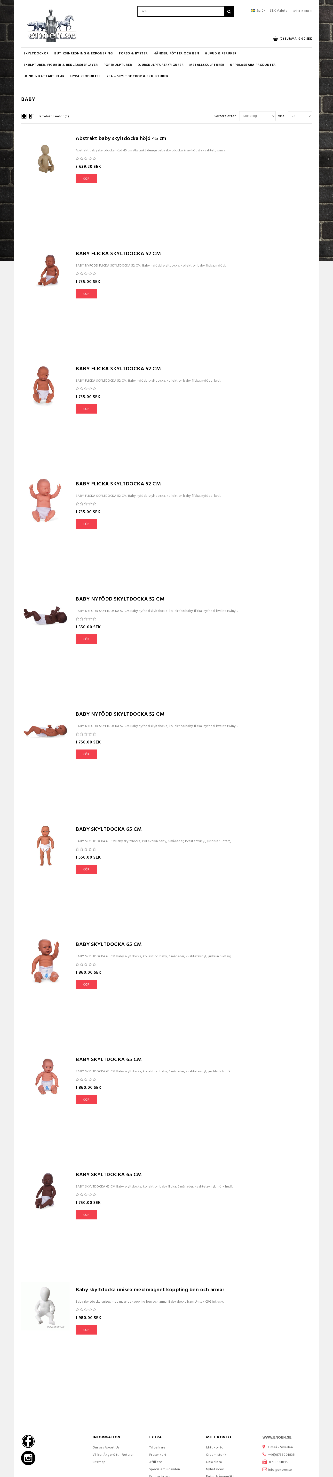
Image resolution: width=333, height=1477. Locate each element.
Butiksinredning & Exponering (83, 53)
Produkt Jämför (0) (54, 116)
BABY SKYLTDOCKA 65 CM (109, 829)
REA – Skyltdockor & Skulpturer (137, 76)
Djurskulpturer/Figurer (161, 65)
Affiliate (155, 1462)
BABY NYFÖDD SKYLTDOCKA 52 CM (120, 599)
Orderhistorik (216, 1455)
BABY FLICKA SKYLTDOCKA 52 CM (118, 254)
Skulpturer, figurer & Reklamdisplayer (61, 65)
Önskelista (214, 1462)
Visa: (281, 116)
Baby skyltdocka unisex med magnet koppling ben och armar (150, 1290)
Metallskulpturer (206, 65)
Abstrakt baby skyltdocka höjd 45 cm (121, 138)
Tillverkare (157, 1447)
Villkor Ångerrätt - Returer (113, 1455)
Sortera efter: (225, 116)
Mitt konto (215, 1447)
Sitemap (99, 1462)
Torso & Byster (133, 53)
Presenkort (157, 1455)
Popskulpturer (117, 65)
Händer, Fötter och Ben (176, 53)
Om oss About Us (106, 1447)
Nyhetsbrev (215, 1469)
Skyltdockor (36, 53)
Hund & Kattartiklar (44, 76)
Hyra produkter (85, 76)
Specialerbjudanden (164, 1469)
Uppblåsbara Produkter (253, 65)
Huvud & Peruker (221, 53)
